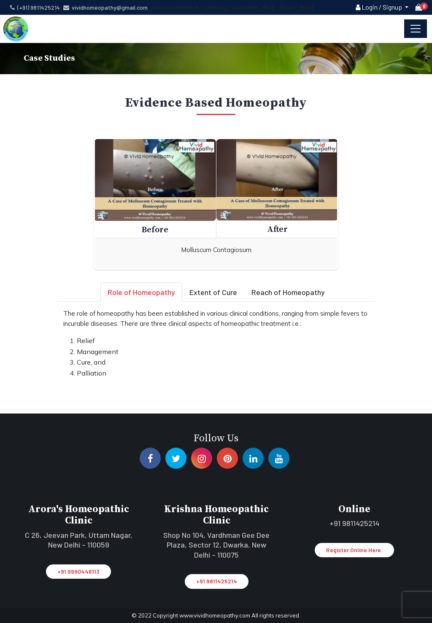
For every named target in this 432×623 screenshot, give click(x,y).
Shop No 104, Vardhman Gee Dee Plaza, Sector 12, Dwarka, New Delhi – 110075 (216, 544)
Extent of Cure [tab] (213, 292)
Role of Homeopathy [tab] (141, 292)
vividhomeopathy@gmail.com (105, 7)
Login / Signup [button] (379, 7)
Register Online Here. (354, 549)
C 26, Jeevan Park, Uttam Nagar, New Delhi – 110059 (78, 539)
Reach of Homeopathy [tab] (288, 292)
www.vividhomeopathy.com (215, 615)
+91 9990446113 (78, 571)
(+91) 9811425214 (35, 7)
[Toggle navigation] (415, 28)
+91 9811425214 (216, 581)
